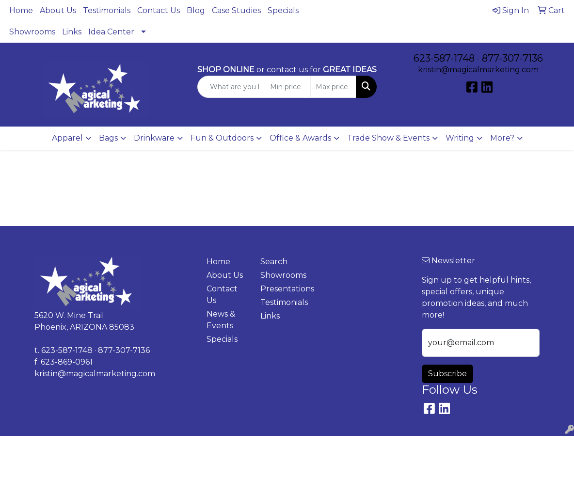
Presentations (281, 288)
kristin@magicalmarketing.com (478, 69)
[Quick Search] (231, 87)
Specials (283, 10)
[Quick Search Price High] (333, 87)
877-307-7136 (512, 58)
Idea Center (111, 31)
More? (502, 138)
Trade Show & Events (388, 138)
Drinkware (154, 138)
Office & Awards (300, 138)
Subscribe (447, 373)
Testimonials (106, 10)
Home (21, 10)
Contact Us (158, 10)
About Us (58, 10)
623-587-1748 (444, 58)
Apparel (67, 138)
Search (273, 261)
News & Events (221, 319)
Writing (460, 138)
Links (71, 31)
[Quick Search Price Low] (288, 87)
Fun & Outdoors (222, 138)
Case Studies (236, 10)
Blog (196, 10)
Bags (108, 138)
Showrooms (32, 31)
